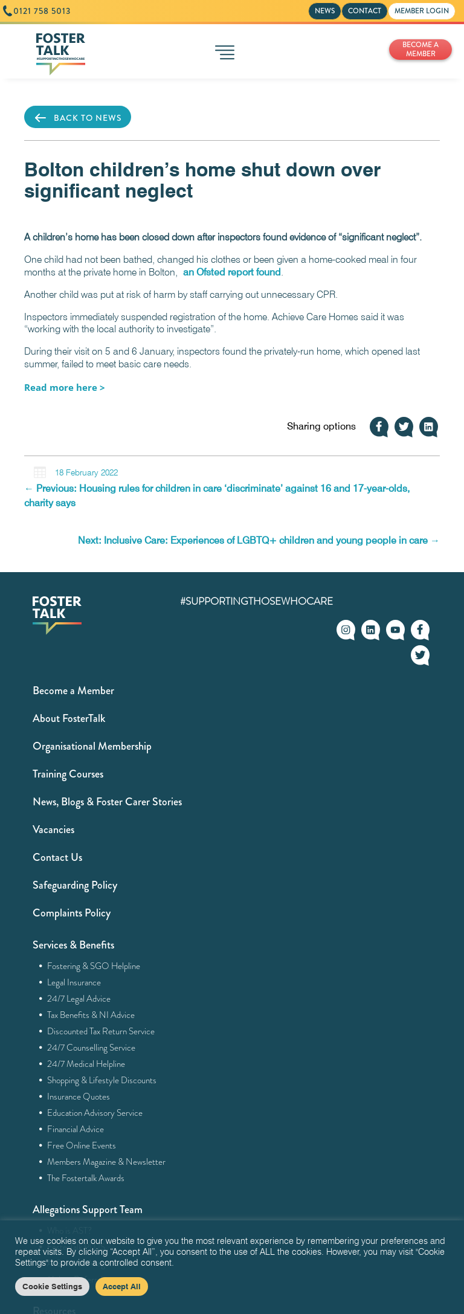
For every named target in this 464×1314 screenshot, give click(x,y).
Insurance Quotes (79, 1096)
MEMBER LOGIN (422, 10)
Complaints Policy (72, 913)
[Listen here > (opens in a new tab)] (64, 387)
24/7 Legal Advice (79, 998)
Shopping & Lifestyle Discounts (102, 1080)
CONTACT (364, 10)
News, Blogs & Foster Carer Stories (107, 802)
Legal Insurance (74, 982)
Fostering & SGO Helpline (94, 966)
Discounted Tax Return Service (101, 1031)
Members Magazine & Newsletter (107, 1161)
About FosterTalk (69, 718)
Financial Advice (76, 1129)
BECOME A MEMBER (420, 49)
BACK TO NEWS (77, 118)
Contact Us (57, 857)
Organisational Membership (92, 746)
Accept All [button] (122, 1286)
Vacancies (53, 829)
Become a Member (73, 690)
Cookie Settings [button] (52, 1286)
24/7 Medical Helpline (86, 1064)
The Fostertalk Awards (86, 1178)
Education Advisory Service (95, 1112)
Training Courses (68, 774)
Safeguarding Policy (75, 885)
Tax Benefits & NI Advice (91, 1015)
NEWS (325, 10)
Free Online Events (82, 1145)
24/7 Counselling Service (91, 1047)
